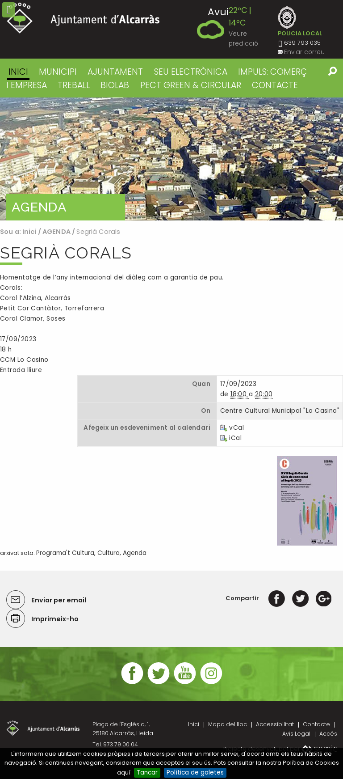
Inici (18, 72)
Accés (328, 733)
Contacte (316, 724)
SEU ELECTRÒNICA (190, 72)
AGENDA (56, 231)
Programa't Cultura (65, 553)
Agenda (134, 553)
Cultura (108, 553)
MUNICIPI (58, 72)
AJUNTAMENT (115, 72)
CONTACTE (275, 85)
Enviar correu (304, 52)
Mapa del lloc (227, 724)
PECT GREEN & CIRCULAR (190, 85)
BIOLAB (114, 85)
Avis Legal (296, 733)
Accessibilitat (275, 724)
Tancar (147, 772)
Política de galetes (195, 772)
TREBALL (74, 85)
